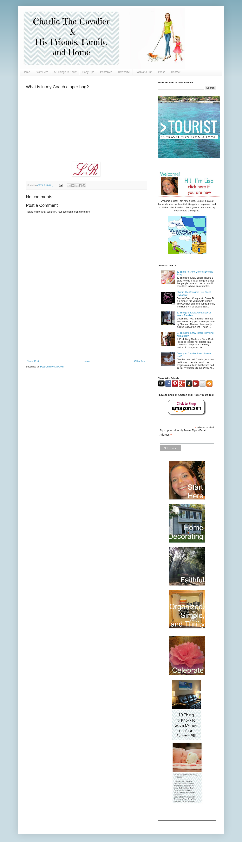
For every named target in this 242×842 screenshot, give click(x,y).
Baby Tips (88, 72)
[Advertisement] (86, 328)
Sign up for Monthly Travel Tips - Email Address (183, 433)
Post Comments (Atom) (52, 366)
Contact (175, 72)
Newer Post (33, 361)
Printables (106, 72)
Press (161, 72)
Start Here (42, 72)
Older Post (139, 361)
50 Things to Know (65, 72)
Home (26, 72)
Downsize (124, 72)
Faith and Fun (144, 72)
